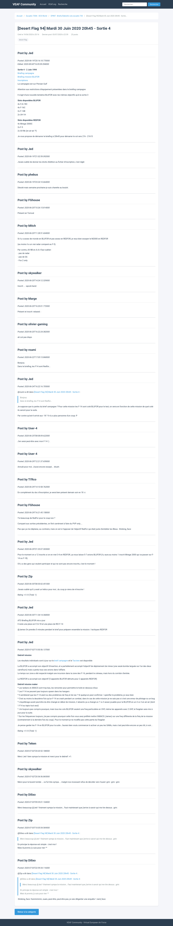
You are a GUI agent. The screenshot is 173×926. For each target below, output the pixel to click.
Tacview (76, 660)
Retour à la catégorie (27, 912)
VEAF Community (24, 4)
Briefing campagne (26, 73)
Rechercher (154, 4)
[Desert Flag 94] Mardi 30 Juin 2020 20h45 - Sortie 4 (56, 392)
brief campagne (61, 660)
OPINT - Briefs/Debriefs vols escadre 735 (67, 16)
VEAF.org (52, 4)
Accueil (43, 4)
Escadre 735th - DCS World (36, 16)
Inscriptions (23, 80)
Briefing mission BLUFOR (28, 77)
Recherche (62, 4)
